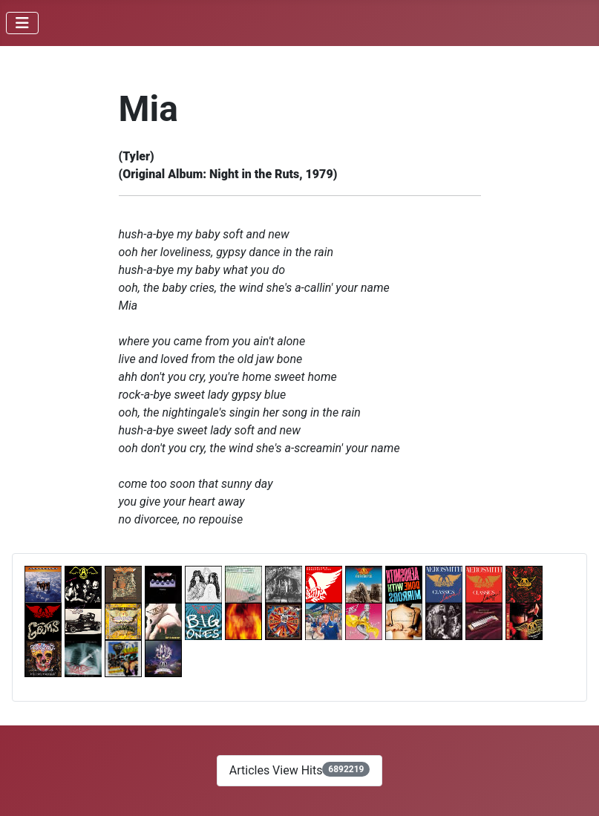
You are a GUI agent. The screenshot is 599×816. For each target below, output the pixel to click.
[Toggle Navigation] (22, 23)
